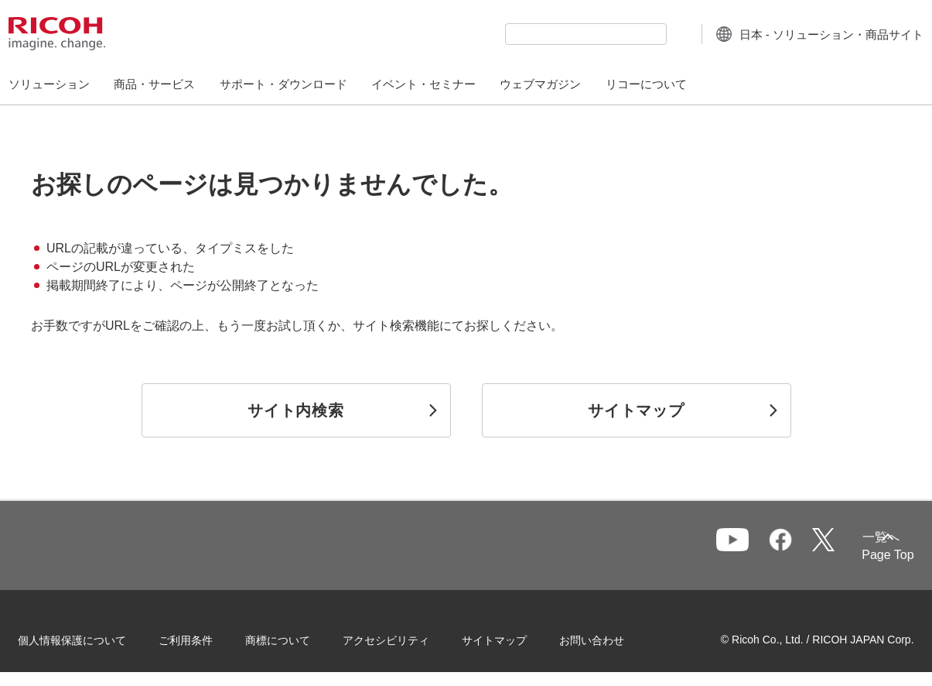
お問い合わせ (612, 639)
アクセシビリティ (407, 639)
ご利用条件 (206, 639)
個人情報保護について (93, 639)
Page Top (867, 554)
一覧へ (810, 546)
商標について (298, 639)
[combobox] (556, 34)
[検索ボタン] (648, 33)
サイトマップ (515, 639)
